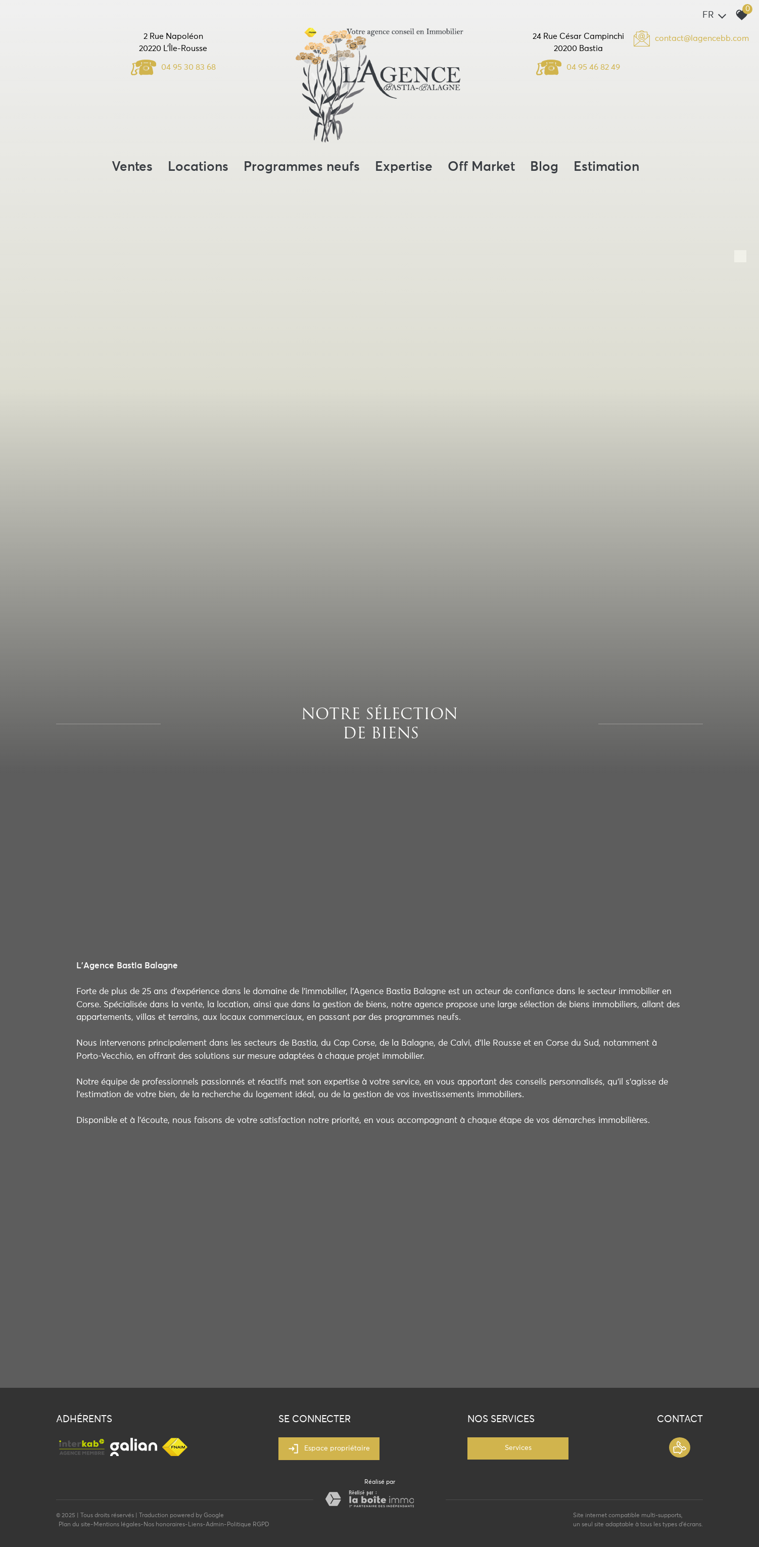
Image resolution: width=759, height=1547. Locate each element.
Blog (544, 167)
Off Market (481, 167)
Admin (215, 1525)
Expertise (404, 167)
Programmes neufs (302, 167)
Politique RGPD (248, 1525)
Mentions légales (116, 1525)
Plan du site (74, 1525)
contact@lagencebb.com (702, 38)
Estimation (606, 167)
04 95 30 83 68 (173, 67)
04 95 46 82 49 (578, 67)
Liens (195, 1525)
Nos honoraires (164, 1525)
